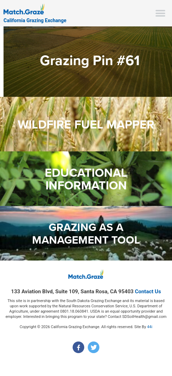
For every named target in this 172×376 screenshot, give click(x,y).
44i (149, 327)
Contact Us (148, 291)
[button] (160, 13)
